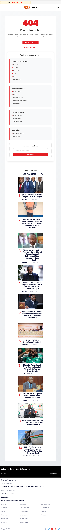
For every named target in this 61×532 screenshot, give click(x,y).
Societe (24, 230)
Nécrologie (16, 103)
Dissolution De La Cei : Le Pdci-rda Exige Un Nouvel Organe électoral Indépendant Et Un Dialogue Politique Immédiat (32, 255)
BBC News (43, 511)
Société (15, 67)
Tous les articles (17, 121)
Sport (15, 73)
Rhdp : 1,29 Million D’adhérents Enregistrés (32, 341)
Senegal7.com (24, 511)
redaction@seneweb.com (15, 501)
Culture (15, 76)
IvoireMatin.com (45, 508)
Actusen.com (4, 518)
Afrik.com (43, 515)
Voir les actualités (30, 47)
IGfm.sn (3, 511)
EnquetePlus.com (45, 504)
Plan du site (16, 136)
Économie (16, 70)
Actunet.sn (4, 522)
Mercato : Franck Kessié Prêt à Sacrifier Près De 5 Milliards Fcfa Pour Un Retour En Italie (32, 368)
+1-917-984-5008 (7, 493)
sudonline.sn (23, 515)
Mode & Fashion (18, 97)
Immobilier (16, 94)
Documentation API (18, 133)
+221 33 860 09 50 (38, 486)
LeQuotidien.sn (24, 518)
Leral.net (3, 504)
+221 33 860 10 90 (23, 486)
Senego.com (23, 504)
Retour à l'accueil (30, 42)
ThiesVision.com (24, 508)
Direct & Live (17, 118)
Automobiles (17, 91)
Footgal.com (4, 515)
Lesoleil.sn (4, 508)
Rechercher (30, 154)
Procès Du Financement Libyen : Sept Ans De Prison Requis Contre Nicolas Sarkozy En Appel (32, 286)
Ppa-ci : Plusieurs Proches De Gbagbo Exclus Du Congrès (31, 196)
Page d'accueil (17, 115)
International (17, 79)
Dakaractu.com (24, 522)
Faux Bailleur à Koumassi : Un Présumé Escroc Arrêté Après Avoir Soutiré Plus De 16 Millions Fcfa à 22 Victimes (32, 223)
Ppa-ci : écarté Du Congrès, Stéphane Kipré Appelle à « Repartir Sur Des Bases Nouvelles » (32, 314)
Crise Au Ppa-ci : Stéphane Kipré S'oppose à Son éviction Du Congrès (32, 396)
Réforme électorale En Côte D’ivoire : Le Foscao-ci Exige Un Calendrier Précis (32, 422)
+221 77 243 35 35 (8, 486)
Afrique (24, 291)
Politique (15, 64)
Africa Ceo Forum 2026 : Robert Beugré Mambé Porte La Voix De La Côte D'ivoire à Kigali (33, 450)
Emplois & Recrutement (20, 100)
